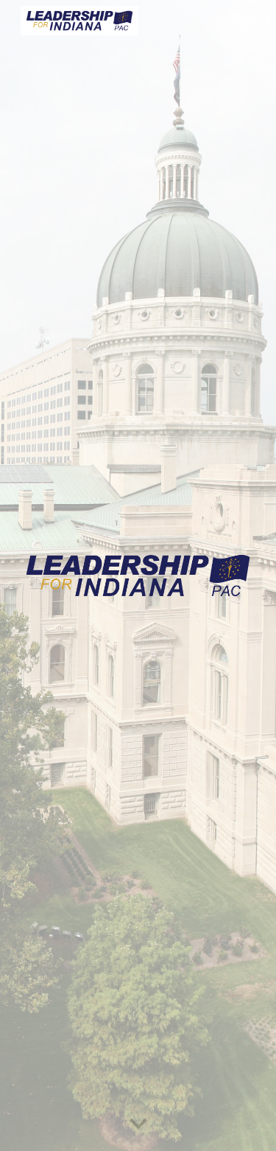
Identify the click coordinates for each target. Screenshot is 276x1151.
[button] (138, 1124)
